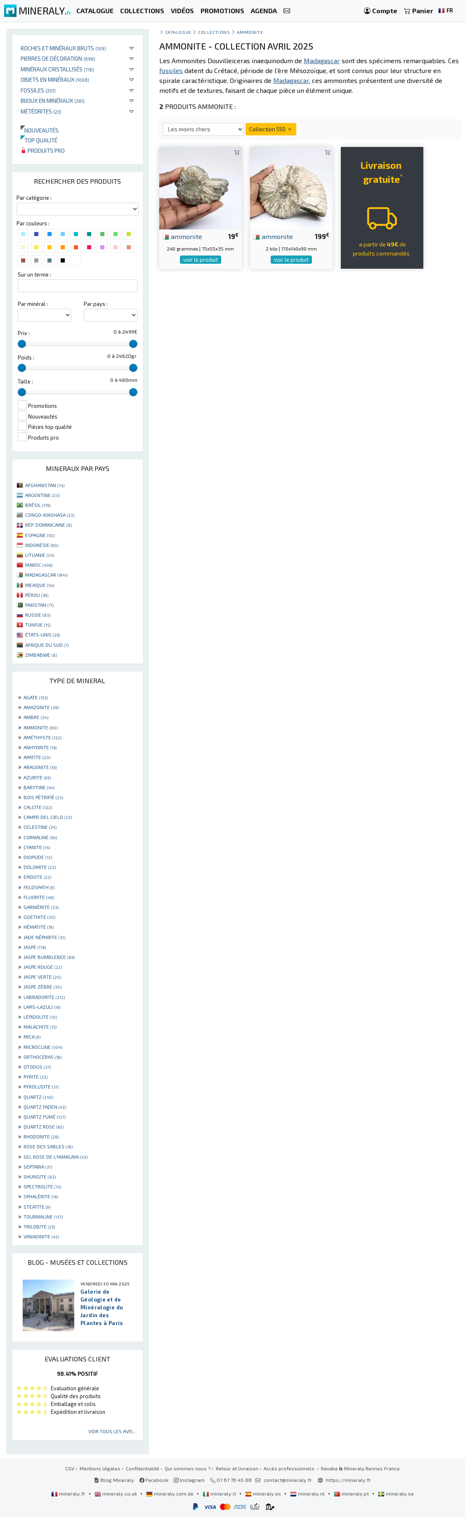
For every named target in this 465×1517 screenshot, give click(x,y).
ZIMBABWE (41, 655)
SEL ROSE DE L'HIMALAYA (55, 1157)
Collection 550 (271, 129)
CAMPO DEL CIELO (48, 817)
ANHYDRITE (40, 747)
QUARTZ (38, 1097)
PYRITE (35, 1076)
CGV (69, 1468)
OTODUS (37, 1067)
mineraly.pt (352, 1493)
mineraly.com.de (170, 1493)
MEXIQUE (39, 585)
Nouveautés (40, 130)
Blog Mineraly (114, 1480)
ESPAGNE (39, 535)
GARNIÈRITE (41, 907)
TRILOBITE (39, 1226)
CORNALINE (40, 837)
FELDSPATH (39, 887)
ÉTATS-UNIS (42, 634)
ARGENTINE (42, 495)
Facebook (153, 1480)
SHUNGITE (40, 1176)
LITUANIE (39, 555)
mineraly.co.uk (116, 1493)
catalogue (178, 32)
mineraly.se (396, 1493)
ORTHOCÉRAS (42, 1057)
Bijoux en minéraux (53, 100)
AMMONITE (41, 727)
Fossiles (38, 90)
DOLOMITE (40, 867)
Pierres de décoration (58, 58)
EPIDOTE (37, 877)
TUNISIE (37, 624)
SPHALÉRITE (41, 1196)
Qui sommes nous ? (187, 1468)
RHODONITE (41, 1136)
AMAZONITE (41, 707)
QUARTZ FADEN (45, 1107)
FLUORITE (39, 897)
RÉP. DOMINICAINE (48, 525)
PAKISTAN (39, 605)
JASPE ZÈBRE (42, 986)
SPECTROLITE (42, 1186)
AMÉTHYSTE (42, 737)
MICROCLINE (43, 1047)
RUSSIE (37, 615)
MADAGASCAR (46, 574)
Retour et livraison (237, 1468)
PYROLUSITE (41, 1086)
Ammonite (250, 32)
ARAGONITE (40, 767)
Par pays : (96, 304)
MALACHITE (40, 1026)
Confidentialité (142, 1468)
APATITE (37, 757)
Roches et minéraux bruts (63, 48)
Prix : (24, 333)
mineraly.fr (69, 1493)
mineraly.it (220, 1493)
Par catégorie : (34, 197)
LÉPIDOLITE (40, 1017)
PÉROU (36, 595)
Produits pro (43, 150)
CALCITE (38, 807)
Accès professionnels (290, 1468)
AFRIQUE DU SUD (46, 645)
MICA (32, 1036)
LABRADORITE (44, 997)
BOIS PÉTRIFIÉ (43, 797)
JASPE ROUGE (43, 967)
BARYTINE (39, 787)
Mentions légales (100, 1468)
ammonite (182, 236)
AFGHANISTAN (44, 485)
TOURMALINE (43, 1216)
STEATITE (37, 1206)
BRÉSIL (37, 505)
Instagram (189, 1480)
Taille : (25, 381)
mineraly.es (263, 1493)
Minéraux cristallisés (57, 69)
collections (214, 32)
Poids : (26, 357)
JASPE (35, 947)
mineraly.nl (308, 1493)
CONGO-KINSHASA (49, 515)
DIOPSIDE (38, 857)
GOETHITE (39, 917)
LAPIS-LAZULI (42, 1007)
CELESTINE (40, 827)
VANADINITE (41, 1236)
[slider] (22, 344)
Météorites (41, 111)
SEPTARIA (38, 1166)
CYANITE (37, 847)
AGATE (36, 697)
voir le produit (200, 259)
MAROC (38, 565)
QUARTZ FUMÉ (45, 1116)
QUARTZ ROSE (44, 1126)
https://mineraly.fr (348, 1480)
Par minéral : (33, 304)
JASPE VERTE (42, 977)
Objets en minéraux (55, 79)
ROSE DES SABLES (48, 1146)
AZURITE (37, 777)
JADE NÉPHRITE (44, 937)
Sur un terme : (34, 274)
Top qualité (39, 140)
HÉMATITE (39, 927)
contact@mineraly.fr (288, 1480)
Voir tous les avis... (112, 1431)
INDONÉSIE (41, 545)
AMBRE (36, 717)
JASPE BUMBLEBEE (49, 957)
